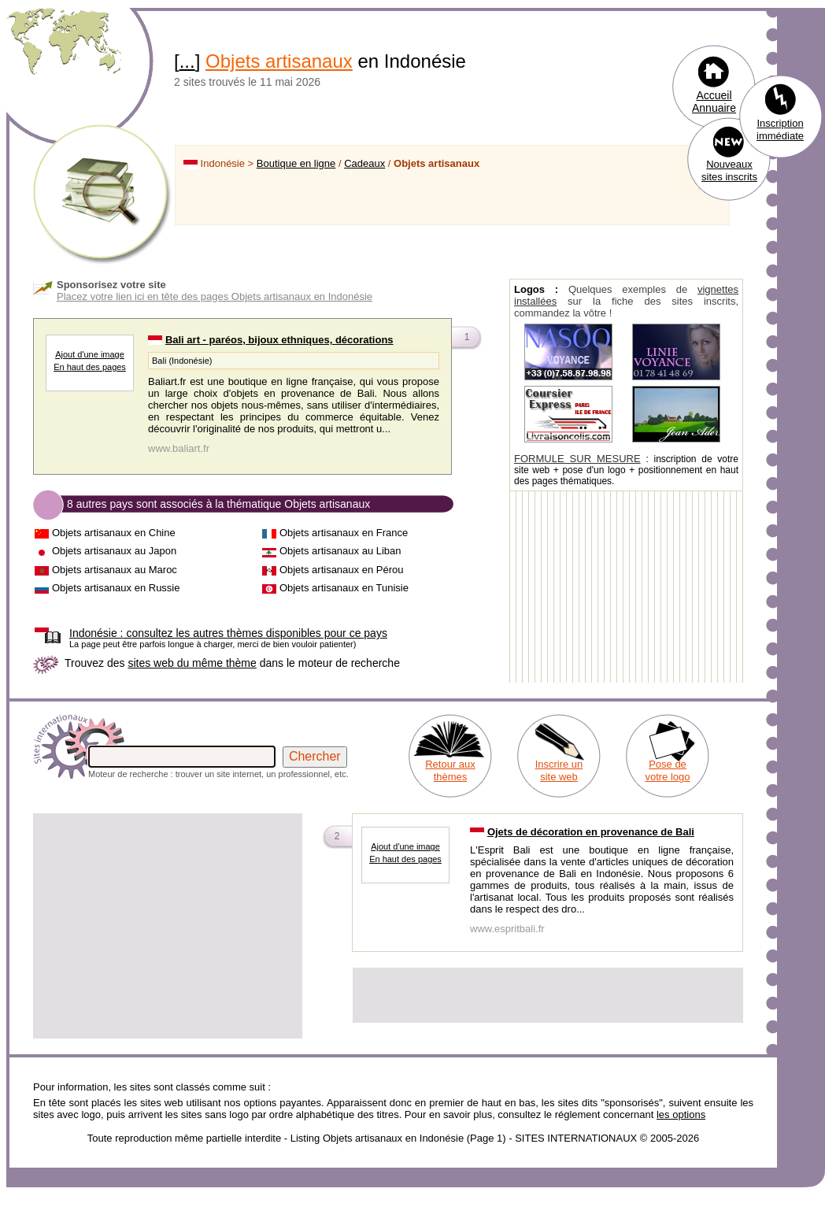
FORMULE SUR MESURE (577, 459)
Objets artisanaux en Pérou (341, 570)
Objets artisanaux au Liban (340, 551)
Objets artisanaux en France (343, 533)
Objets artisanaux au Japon (114, 551)
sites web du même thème (192, 663)
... (187, 61)
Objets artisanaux (279, 61)
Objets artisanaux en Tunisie (344, 588)
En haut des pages (90, 367)
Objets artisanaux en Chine (114, 533)
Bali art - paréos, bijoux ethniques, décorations (279, 340)
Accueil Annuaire (714, 101)
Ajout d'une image (89, 354)
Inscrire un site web (559, 770)
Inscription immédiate (780, 129)
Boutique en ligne (296, 163)
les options (681, 1114)
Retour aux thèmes (450, 770)
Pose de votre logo (667, 770)
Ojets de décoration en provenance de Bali (590, 832)
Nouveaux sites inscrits (729, 170)
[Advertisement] (167, 926)
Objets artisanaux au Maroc (114, 570)
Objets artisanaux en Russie (116, 588)
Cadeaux (364, 163)
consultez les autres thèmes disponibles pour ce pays (228, 633)
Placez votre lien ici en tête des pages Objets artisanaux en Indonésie (214, 296)
